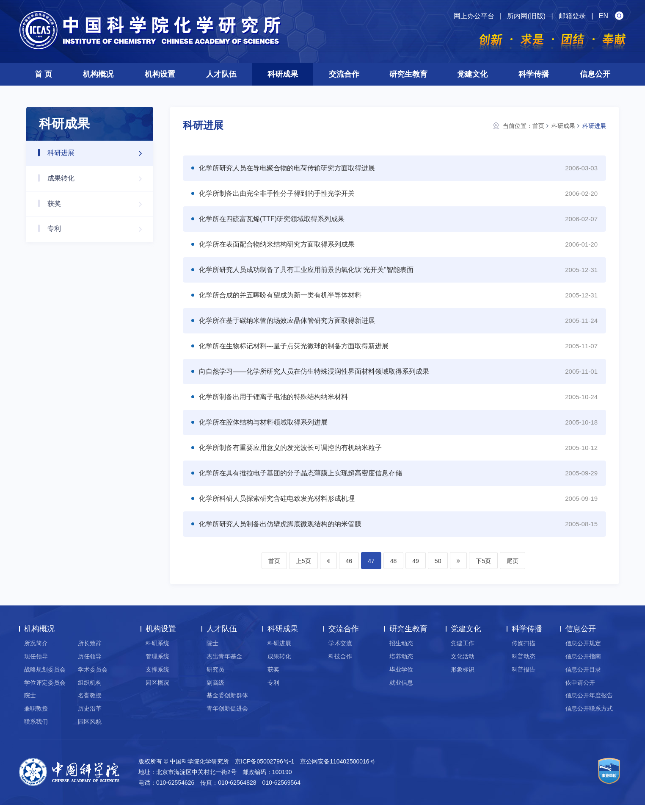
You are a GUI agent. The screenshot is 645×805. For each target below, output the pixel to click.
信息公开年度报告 (589, 695)
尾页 (512, 561)
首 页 (43, 74)
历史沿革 (90, 708)
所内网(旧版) (526, 15)
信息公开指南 (583, 656)
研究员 (215, 669)
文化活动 (462, 656)
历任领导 (90, 656)
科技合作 (340, 656)
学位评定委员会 (45, 682)
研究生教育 (408, 74)
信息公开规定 (583, 643)
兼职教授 (36, 708)
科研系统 (157, 643)
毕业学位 (401, 669)
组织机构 (90, 682)
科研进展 (99, 153)
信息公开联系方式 (589, 708)
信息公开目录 (583, 669)
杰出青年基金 (224, 656)
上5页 (303, 561)
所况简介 (36, 643)
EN (603, 15)
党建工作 (462, 643)
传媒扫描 (523, 643)
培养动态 (401, 656)
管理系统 (157, 656)
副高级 (215, 682)
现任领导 (36, 656)
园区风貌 (90, 721)
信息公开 (595, 74)
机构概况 (98, 74)
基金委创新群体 (227, 695)
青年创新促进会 (227, 708)
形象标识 (462, 669)
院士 (30, 695)
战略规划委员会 (45, 669)
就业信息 (401, 682)
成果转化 (99, 178)
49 (415, 561)
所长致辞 (90, 643)
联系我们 (36, 721)
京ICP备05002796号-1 (264, 761)
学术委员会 (93, 669)
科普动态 (523, 656)
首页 (538, 125)
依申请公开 (580, 682)
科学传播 (533, 74)
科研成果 (282, 74)
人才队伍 (221, 74)
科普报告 (523, 669)
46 (349, 561)
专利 (99, 229)
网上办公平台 (474, 15)
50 (438, 561)
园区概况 (157, 682)
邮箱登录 (572, 15)
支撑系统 (157, 669)
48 (393, 561)
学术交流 (340, 643)
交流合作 (344, 74)
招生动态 (401, 643)
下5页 (483, 561)
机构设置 (160, 74)
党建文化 (472, 74)
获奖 (99, 204)
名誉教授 (90, 695)
